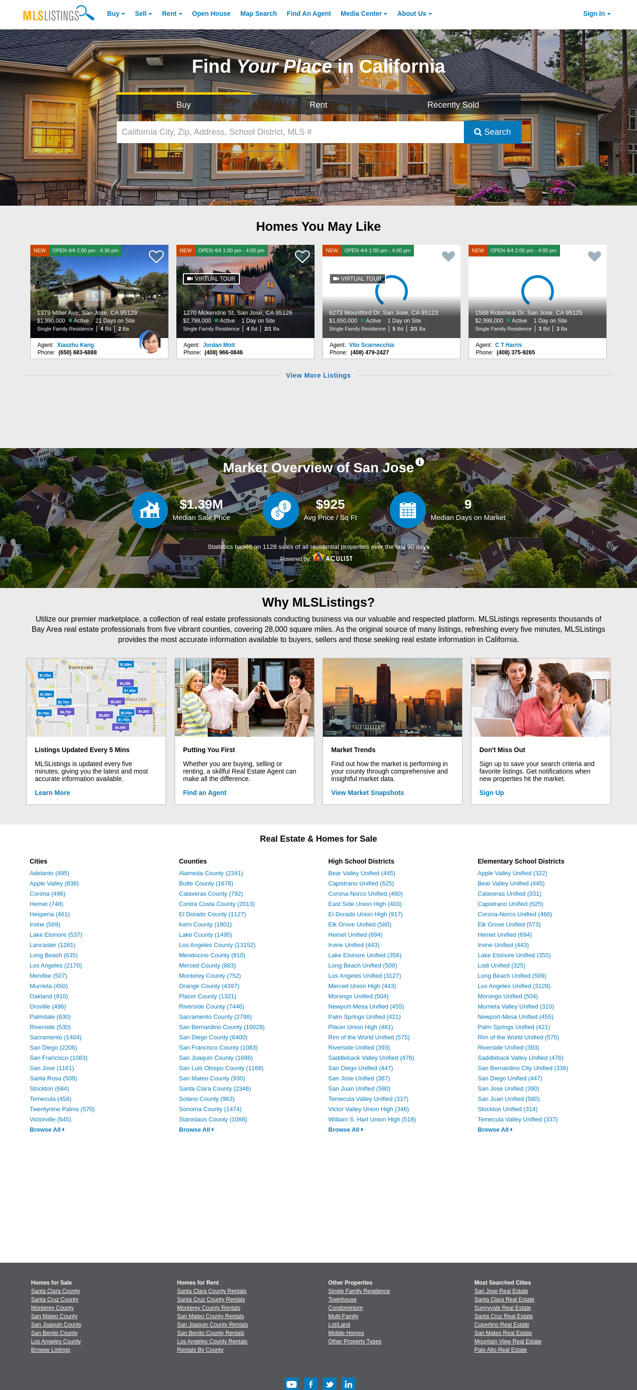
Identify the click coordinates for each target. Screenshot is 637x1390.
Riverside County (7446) (212, 1006)
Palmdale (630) (50, 1016)
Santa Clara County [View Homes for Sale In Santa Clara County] (55, 1291)
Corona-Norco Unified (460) (366, 893)
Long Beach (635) (54, 955)
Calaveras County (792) (211, 893)
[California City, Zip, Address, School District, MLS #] (290, 132)
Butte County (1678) (206, 883)
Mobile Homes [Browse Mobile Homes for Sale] (346, 1333)
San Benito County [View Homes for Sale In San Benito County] (54, 1333)
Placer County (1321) (208, 996)
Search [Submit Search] (492, 132)
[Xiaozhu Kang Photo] (150, 338)
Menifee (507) (48, 975)
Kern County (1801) (205, 924)
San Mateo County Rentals (210, 1316)
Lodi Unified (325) (502, 965)
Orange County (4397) (209, 985)
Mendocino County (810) (212, 955)
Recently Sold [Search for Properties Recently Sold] (453, 105)
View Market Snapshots (367, 792)
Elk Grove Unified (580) (360, 924)
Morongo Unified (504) (359, 996)
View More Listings (318, 375)
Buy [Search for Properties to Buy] (183, 105)
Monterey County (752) (210, 975)
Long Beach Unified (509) (363, 965)
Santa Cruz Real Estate (504, 1316)
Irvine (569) (45, 924)
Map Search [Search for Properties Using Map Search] (258, 13)
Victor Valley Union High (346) (369, 1109)
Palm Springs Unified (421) (365, 1016)
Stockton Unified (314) (508, 1109)
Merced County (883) (207, 965)
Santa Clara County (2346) (215, 1088)
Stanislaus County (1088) (213, 1119)
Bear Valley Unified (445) (362, 873)
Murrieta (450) (49, 985)
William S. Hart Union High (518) (372, 1119)
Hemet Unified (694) (356, 934)
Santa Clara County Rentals (212, 1291)
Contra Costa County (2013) (217, 903)
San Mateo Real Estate (503, 1333)
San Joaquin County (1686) (216, 1057)
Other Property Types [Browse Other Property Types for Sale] (355, 1341)
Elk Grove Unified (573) (509, 924)
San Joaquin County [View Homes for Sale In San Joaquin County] (56, 1324)
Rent (169, 13)
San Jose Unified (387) (359, 1078)
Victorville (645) (50, 1119)
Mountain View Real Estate (508, 1341)
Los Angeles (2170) (56, 965)
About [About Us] (411, 13)
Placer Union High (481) (361, 1026)
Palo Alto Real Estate (501, 1350)
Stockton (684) (50, 1088)
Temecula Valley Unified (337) (369, 1098)
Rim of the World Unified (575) (369, 1037)
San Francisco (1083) (59, 1057)
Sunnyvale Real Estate (503, 1308)
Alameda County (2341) (211, 873)
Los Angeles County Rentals (212, 1341)
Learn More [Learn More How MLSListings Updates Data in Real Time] (52, 792)
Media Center (361, 13)
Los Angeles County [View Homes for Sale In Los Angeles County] (56, 1341)
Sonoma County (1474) (210, 1109)
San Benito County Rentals (211, 1333)
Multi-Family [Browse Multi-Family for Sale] (344, 1316)
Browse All (47, 1129)
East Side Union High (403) (365, 903)
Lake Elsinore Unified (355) (514, 955)
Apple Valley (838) (54, 883)
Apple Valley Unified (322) (512, 873)
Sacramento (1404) (56, 1037)
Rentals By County (200, 1350)
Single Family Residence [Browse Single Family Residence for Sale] (359, 1291)
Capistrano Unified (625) (361, 883)
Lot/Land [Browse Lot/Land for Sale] (339, 1324)
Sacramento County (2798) (215, 1016)
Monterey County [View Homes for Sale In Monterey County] (52, 1308)
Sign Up (491, 792)
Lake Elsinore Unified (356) (365, 955)
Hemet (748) (46, 903)
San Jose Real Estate (501, 1291)
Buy (113, 13)
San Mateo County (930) (212, 1078)
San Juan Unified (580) (360, 1088)
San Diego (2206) (53, 1047)
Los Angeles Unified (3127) (365, 975)
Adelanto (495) (50, 873)
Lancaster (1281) (53, 944)
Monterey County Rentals (208, 1308)
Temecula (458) (51, 1098)
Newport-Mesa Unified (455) (367, 1006)
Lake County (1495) (205, 934)
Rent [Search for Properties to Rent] (318, 105)
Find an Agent (204, 792)
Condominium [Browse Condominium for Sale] (346, 1308)
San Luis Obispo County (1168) (221, 1068)
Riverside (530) (50, 1026)
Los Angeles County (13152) (217, 944)
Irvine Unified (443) (354, 944)
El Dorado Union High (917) (366, 914)
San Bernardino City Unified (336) (523, 1068)
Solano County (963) (207, 1098)
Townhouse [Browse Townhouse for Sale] (343, 1299)
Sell (141, 13)
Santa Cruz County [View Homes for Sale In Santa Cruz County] (54, 1299)
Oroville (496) (48, 1006)
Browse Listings (50, 1350)
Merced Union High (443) (362, 985)
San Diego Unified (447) (361, 1068)
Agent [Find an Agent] (309, 13)
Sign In (594, 13)
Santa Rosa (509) (53, 1078)
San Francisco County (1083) (218, 1047)
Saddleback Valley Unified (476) (371, 1057)
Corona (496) (48, 893)
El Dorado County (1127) (212, 914)
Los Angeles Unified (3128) (514, 985)
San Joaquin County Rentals (212, 1324)
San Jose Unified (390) (508, 1088)
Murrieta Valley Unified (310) (516, 1006)
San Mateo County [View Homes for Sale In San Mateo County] (54, 1316)
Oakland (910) (49, 996)
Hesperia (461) (50, 914)
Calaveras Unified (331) (510, 893)
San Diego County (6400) (213, 1037)
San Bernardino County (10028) (222, 1026)
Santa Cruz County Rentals (211, 1299)
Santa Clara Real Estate (505, 1299)
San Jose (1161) (52, 1068)
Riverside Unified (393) (359, 1047)
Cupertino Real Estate (502, 1324)
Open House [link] (211, 13)
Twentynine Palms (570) (62, 1109)
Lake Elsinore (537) (56, 934)
